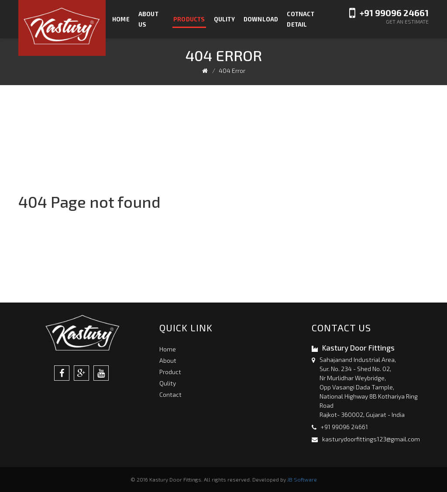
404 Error (232, 70)
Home (121, 19)
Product (170, 371)
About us (148, 19)
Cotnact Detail (300, 19)
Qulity (224, 19)
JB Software (302, 479)
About (167, 360)
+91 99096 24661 (394, 12)
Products (189, 19)
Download (261, 19)
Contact (170, 394)
